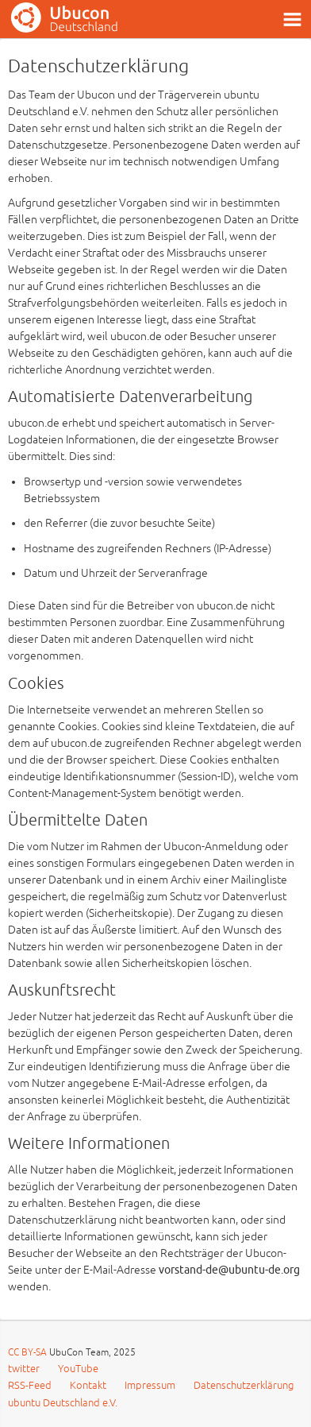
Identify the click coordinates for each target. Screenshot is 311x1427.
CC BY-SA (28, 1353)
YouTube (78, 1369)
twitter (24, 1369)
